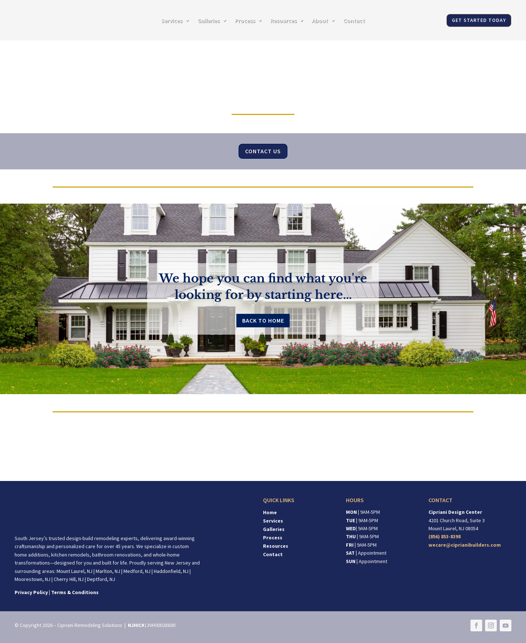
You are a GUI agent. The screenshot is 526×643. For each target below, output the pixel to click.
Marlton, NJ (108, 571)
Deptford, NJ (101, 579)
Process (245, 21)
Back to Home (263, 320)
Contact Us (263, 151)
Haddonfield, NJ (171, 571)
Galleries (209, 21)
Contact (354, 21)
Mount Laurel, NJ (74, 571)
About (320, 21)
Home (270, 512)
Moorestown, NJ (32, 579)
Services (171, 21)
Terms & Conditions (75, 592)
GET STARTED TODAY (479, 20)
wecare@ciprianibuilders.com (464, 545)
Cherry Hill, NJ (69, 579)
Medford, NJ (136, 571)
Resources (283, 21)
